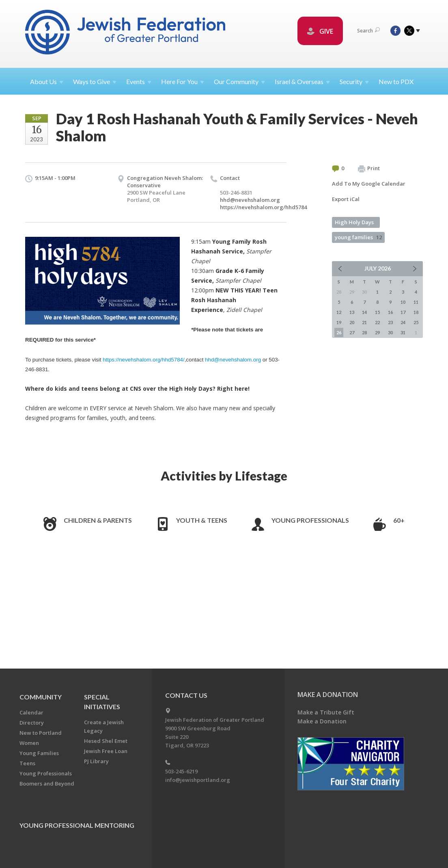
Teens (27, 763)
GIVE (320, 31)
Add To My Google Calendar (368, 183)
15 (377, 312)
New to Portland (40, 732)
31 (403, 332)
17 (403, 312)
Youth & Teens (201, 520)
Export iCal (346, 199)
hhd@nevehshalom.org (250, 199)
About (46, 81)
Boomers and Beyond (46, 783)
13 (351, 312)
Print (369, 169)
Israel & (302, 81)
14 (364, 312)
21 (364, 322)
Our (239, 81)
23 (390, 322)
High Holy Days (354, 222)
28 (364, 332)
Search (368, 30)
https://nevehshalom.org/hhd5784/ (144, 360)
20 (351, 322)
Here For (182, 81)
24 (403, 322)
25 (416, 322)
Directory (31, 722)
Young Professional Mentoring (76, 825)
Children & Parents (98, 520)
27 (351, 332)
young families (358, 237)
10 (403, 302)
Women (29, 743)
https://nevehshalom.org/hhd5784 (263, 207)
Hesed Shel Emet (105, 741)
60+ (399, 520)
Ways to (94, 81)
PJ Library (96, 761)
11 (416, 302)
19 (338, 322)
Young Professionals (310, 520)
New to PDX (396, 81)
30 (390, 332)
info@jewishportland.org (197, 780)
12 (338, 312)
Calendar (31, 712)
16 (390, 312)
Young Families (39, 753)
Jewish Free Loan (105, 751)
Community (40, 697)
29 (377, 332)
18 (416, 312)
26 (338, 332)
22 (377, 322)
